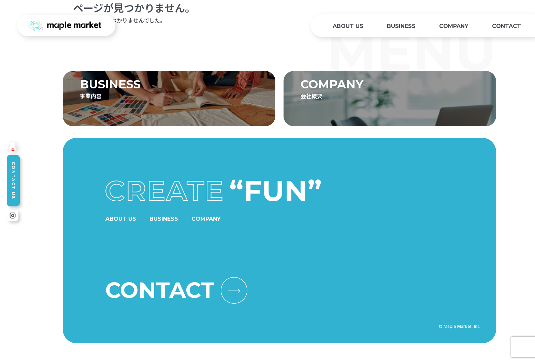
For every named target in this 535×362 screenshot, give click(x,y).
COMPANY (453, 26)
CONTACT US (13, 181)
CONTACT (506, 26)
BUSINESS (401, 26)
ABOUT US (348, 26)
